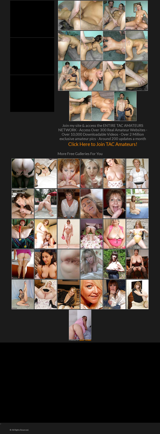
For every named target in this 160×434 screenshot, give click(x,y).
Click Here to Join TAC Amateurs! (102, 144)
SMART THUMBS (85, 340)
